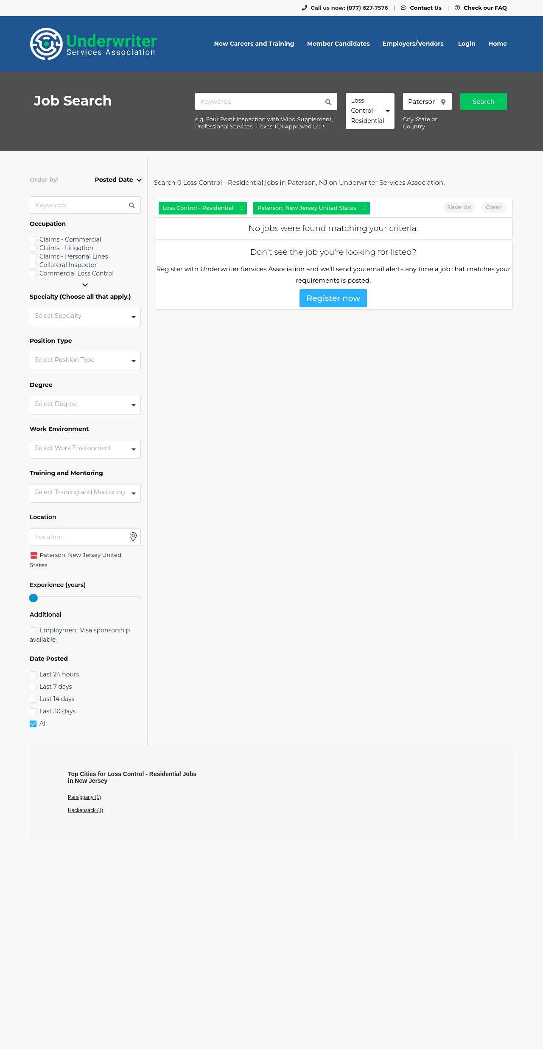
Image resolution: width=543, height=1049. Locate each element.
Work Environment (59, 429)
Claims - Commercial (70, 239)
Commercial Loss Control (76, 273)
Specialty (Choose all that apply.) (80, 297)
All (43, 723)
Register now (333, 298)
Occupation (48, 224)
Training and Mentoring (66, 473)
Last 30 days (57, 711)
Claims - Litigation (66, 248)
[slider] (33, 598)
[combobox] (370, 111)
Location (43, 517)
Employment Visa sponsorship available (80, 634)
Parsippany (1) (84, 797)
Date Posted (49, 658)
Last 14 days (56, 699)
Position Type (51, 341)
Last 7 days (55, 686)
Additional (46, 614)
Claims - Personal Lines (73, 256)
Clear (494, 207)
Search (484, 101)
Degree (41, 385)
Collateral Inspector (68, 265)
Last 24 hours (59, 674)
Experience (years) (58, 585)
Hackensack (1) (85, 810)
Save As (459, 207)
